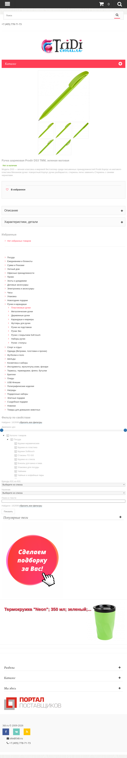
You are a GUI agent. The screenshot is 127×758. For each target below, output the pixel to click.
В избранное (18, 189)
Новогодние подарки (17, 300)
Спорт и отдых (14, 347)
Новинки (11, 406)
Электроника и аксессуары (20, 288)
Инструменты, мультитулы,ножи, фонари (27, 366)
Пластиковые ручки (21, 307)
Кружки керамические (26, 443)
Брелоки (11, 374)
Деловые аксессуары (17, 285)
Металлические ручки (22, 311)
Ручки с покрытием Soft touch (26, 335)
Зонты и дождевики (17, 281)
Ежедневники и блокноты (19, 261)
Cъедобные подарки (17, 402)
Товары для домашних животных (23, 409)
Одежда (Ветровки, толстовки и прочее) (27, 351)
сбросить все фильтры (30, 422)
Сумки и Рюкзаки (15, 265)
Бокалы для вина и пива (28, 463)
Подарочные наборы (17, 394)
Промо (10, 277)
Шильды (11, 359)
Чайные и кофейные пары (29, 475)
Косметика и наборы (17, 363)
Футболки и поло (15, 355)
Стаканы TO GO (24, 455)
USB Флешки (13, 382)
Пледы (10, 378)
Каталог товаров (16, 435)
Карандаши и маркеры (22, 319)
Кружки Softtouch (24, 451)
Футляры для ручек (20, 323)
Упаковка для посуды (26, 467)
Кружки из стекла (24, 459)
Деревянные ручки (20, 315)
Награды (11, 390)
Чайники (20, 471)
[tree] (63, 456)
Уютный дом (13, 269)
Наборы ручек (18, 339)
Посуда (11, 257)
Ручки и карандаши (17, 304)
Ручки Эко (16, 331)
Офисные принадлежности (20, 273)
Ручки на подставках (21, 327)
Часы (10, 292)
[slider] (125, 430)
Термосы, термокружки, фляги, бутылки (27, 370)
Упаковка (11, 296)
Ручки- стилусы (18, 343)
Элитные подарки (16, 398)
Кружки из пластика (25, 447)
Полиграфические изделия (20, 386)
